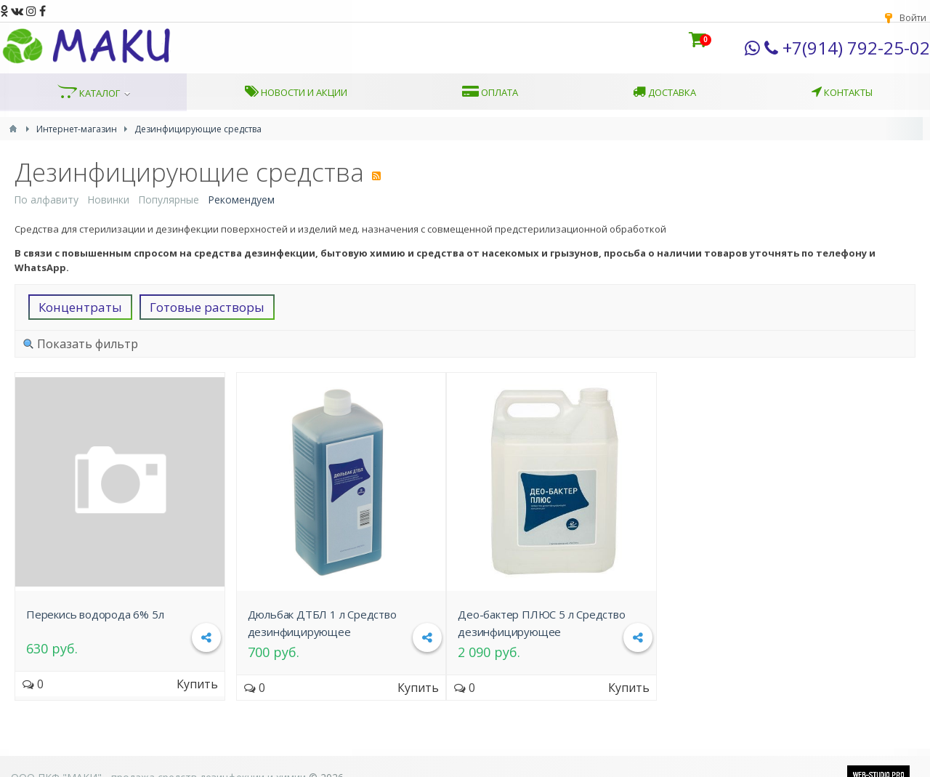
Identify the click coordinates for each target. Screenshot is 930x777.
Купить (197, 684)
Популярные (168, 199)
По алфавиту (46, 199)
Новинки (108, 199)
